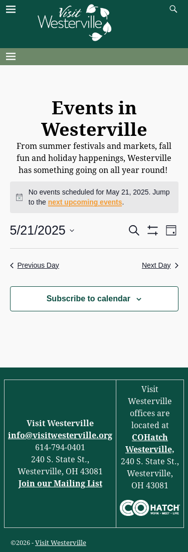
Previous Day (34, 265)
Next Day (160, 265)
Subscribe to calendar (88, 298)
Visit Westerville (60, 542)
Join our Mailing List (60, 483)
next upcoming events (85, 202)
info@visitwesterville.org (60, 435)
